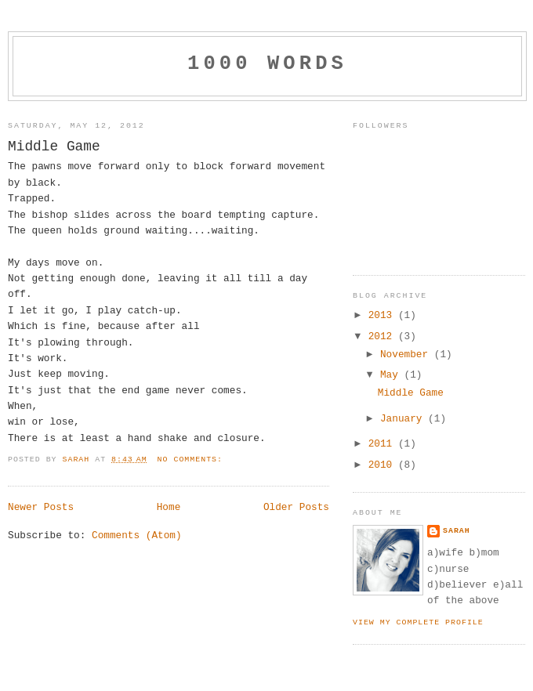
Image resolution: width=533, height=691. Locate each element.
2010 (383, 465)
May (392, 375)
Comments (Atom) (137, 535)
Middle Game (54, 146)
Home (169, 507)
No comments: (193, 459)
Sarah (456, 530)
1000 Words (267, 63)
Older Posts (296, 507)
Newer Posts (41, 507)
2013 (383, 315)
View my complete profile (418, 622)
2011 (383, 444)
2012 (383, 336)
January (404, 419)
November (407, 354)
